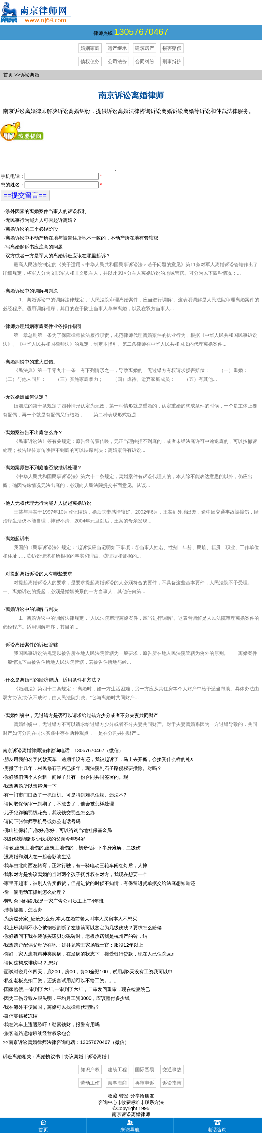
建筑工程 (117, 1074)
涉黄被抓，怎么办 (23, 915)
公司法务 (117, 61)
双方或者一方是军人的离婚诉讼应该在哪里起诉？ (130, 269)
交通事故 (171, 1074)
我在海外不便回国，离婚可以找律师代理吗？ (52, 1012)
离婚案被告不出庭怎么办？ (34, 437)
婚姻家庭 (90, 48)
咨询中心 (107, 1107)
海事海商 (117, 1088)
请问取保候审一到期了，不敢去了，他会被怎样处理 (59, 809)
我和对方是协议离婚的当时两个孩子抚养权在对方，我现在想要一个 (75, 879)
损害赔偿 (171, 48)
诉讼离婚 (96, 1061)
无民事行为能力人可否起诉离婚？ (41, 225)
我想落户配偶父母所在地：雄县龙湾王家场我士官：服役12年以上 (73, 950)
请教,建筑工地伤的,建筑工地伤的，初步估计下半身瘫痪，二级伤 (72, 853)
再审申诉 (144, 1088)
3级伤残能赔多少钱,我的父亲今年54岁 (44, 844)
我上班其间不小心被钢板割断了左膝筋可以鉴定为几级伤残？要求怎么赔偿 (83, 932)
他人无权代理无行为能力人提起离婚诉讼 (48, 508)
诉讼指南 (171, 1088)
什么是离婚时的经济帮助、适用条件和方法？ (53, 685)
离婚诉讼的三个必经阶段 (31, 234)
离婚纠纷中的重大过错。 (130, 375)
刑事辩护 (171, 61)
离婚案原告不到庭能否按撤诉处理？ (43, 472)
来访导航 (130, 1125)
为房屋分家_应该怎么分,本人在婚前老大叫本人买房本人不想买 (70, 924)
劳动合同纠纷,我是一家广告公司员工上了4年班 (54, 906)
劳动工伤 (90, 1088)
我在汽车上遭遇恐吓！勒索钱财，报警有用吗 (52, 1029)
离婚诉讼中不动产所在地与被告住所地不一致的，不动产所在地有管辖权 (81, 243)
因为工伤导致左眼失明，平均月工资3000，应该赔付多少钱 (67, 1003)
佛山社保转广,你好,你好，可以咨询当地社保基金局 (58, 835)
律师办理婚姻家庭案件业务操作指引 (130, 340)
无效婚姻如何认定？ (26, 402)
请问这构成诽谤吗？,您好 (31, 968)
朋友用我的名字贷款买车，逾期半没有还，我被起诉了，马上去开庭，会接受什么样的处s (98, 764)
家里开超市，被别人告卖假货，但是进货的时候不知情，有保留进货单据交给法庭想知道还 (99, 888)
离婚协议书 (48, 1061)
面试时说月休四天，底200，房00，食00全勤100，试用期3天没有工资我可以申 (88, 976)
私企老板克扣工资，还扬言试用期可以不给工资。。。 (61, 985)
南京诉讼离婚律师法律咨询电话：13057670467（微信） (63, 755)
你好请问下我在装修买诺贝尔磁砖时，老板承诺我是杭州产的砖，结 (75, 941)
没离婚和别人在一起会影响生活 (37, 861)
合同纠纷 (144, 61)
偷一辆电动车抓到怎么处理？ (35, 897)
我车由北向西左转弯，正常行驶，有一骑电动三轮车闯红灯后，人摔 (75, 870)
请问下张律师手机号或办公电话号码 (42, 826)
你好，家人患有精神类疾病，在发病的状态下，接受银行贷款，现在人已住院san (89, 959)
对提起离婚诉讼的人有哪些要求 (38, 579)
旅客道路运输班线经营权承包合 (37, 1038)
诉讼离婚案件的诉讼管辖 (31, 649)
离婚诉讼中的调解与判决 (131, 304)
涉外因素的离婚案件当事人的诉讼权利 (46, 216)
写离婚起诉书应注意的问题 (34, 252)
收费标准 (131, 1107)
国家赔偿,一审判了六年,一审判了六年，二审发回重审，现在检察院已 (77, 994)
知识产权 (90, 1074)
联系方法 (154, 1107)
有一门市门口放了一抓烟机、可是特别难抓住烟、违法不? (65, 800)
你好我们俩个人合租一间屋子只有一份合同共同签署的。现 (66, 782)
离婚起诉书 (17, 543)
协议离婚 (73, 1061)
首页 (8, 74)
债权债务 (90, 61)
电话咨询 (217, 1125)
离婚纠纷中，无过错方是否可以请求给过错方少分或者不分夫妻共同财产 (81, 720)
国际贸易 (144, 1074)
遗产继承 (117, 48)
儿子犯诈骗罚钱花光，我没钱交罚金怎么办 (49, 817)
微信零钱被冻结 (21, 1021)
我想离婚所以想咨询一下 (30, 791)
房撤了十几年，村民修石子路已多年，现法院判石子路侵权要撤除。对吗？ (83, 773)
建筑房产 (144, 48)
